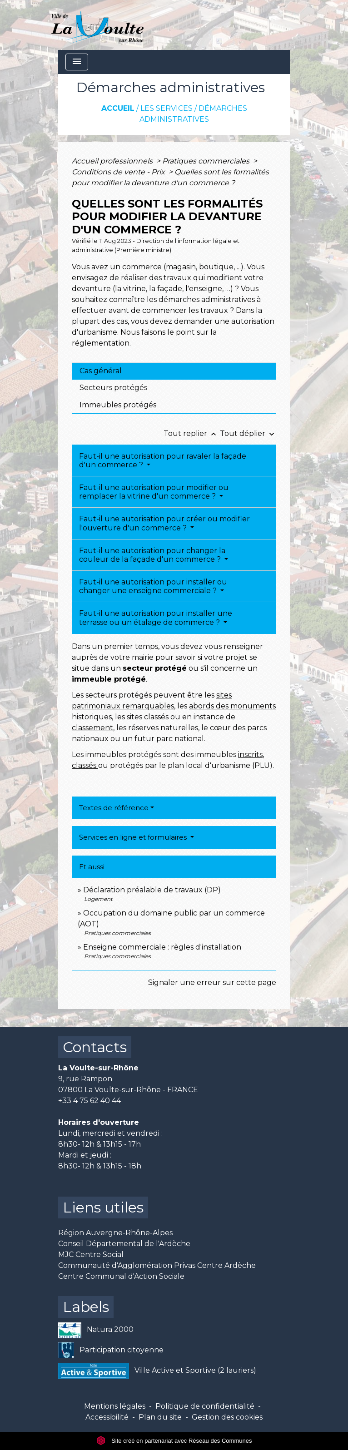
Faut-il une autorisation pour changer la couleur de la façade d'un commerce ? (152, 555)
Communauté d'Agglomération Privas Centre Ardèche (157, 1265)
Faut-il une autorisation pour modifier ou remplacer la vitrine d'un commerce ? (154, 491)
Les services (166, 108)
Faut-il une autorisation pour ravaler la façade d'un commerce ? (162, 460)
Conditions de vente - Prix (119, 172)
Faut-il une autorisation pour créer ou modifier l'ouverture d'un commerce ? (164, 523)
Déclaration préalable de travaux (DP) (152, 890)
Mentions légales (114, 1406)
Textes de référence (114, 807)
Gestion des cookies (227, 1417)
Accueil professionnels (113, 161)
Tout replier (192, 433)
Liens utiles (103, 1207)
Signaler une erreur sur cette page (212, 982)
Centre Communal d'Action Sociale (121, 1276)
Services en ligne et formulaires (134, 837)
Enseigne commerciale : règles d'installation (162, 947)
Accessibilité (107, 1417)
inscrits (250, 754)
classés (85, 765)
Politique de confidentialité (204, 1406)
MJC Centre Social (91, 1254)
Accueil (117, 108)
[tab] (174, 371)
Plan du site (160, 1417)
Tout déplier (248, 433)
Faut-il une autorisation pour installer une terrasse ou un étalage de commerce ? (155, 617)
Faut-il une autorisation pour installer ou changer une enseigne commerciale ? (153, 586)
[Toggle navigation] (76, 62)
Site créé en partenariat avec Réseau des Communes (174, 1440)
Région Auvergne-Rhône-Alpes (115, 1232)
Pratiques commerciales (206, 161)
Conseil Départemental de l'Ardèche (124, 1243)
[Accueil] (97, 25)
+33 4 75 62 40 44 (89, 1100)
